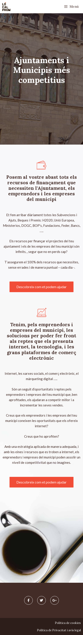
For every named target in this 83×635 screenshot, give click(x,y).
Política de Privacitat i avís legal (59, 630)
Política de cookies (68, 623)
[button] (41, 287)
